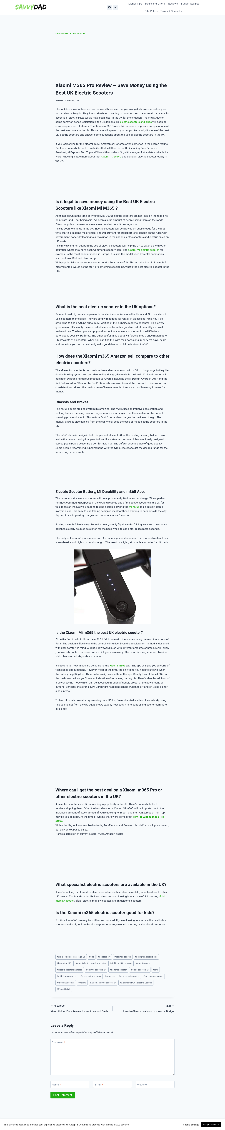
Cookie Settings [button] (191, 1124)
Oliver (61, 100)
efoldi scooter (143, 963)
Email (99, 1084)
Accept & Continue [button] (210, 1124)
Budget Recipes (190, 3)
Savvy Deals (61, 34)
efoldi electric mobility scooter (91, 963)
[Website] (155, 1084)
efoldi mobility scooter (121, 963)
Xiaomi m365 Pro (111, 156)
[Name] (69, 1084)
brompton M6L (64, 963)
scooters (110, 976)
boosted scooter (122, 956)
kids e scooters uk (140, 969)
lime (155, 969)
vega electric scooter (128, 976)
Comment (58, 1042)
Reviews (173, 3)
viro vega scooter (65, 982)
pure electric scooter (90, 976)
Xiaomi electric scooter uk (103, 982)
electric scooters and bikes (136, 121)
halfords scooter (118, 969)
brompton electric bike (146, 956)
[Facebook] (109, 7)
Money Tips (135, 3)
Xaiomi (82, 982)
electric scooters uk (96, 969)
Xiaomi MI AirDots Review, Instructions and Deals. (80, 1008)
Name (56, 1084)
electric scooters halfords (69, 969)
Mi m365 (134, 506)
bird (91, 956)
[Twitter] (115, 7)
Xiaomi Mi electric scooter (143, 249)
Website (142, 1084)
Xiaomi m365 (117, 665)
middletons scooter (66, 976)
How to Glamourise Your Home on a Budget (145, 1008)
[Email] (112, 1084)
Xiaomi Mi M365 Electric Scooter (136, 982)
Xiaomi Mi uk (63, 989)
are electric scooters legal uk (71, 956)
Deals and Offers (155, 3)
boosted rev (104, 956)
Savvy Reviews (77, 34)
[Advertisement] (112, 59)
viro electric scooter (153, 976)
